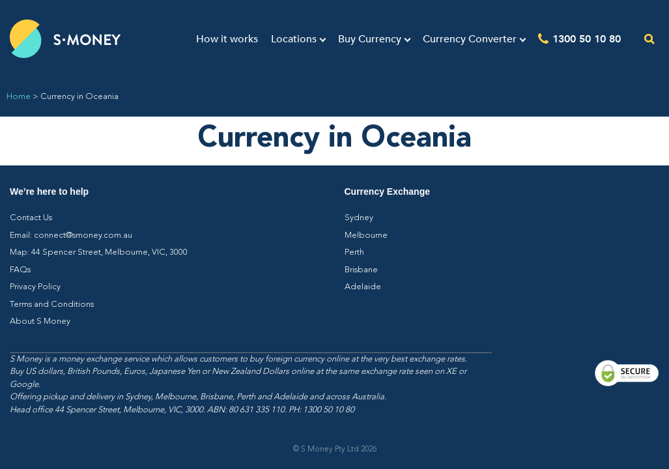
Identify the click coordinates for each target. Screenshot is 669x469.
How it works (227, 39)
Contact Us (31, 218)
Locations (294, 39)
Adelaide (363, 287)
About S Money (40, 321)
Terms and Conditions (52, 304)
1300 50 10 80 (586, 38)
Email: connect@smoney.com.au (71, 235)
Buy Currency (369, 39)
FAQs (20, 270)
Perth (354, 252)
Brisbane (361, 270)
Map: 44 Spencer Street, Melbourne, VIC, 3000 (99, 252)
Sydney (359, 218)
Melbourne (366, 235)
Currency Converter (470, 39)
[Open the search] (650, 39)
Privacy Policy (35, 287)
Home (19, 96)
